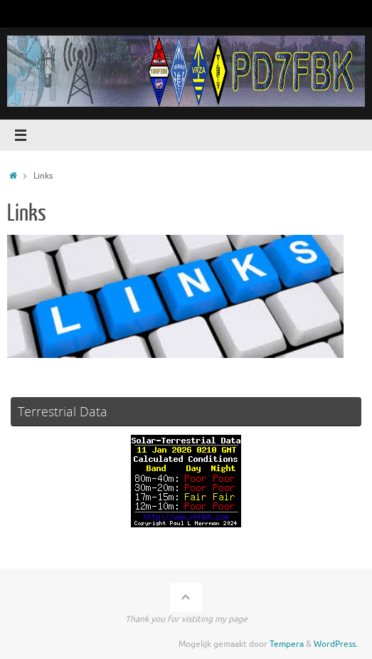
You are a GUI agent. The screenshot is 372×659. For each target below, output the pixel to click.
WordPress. (336, 644)
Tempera (287, 644)
